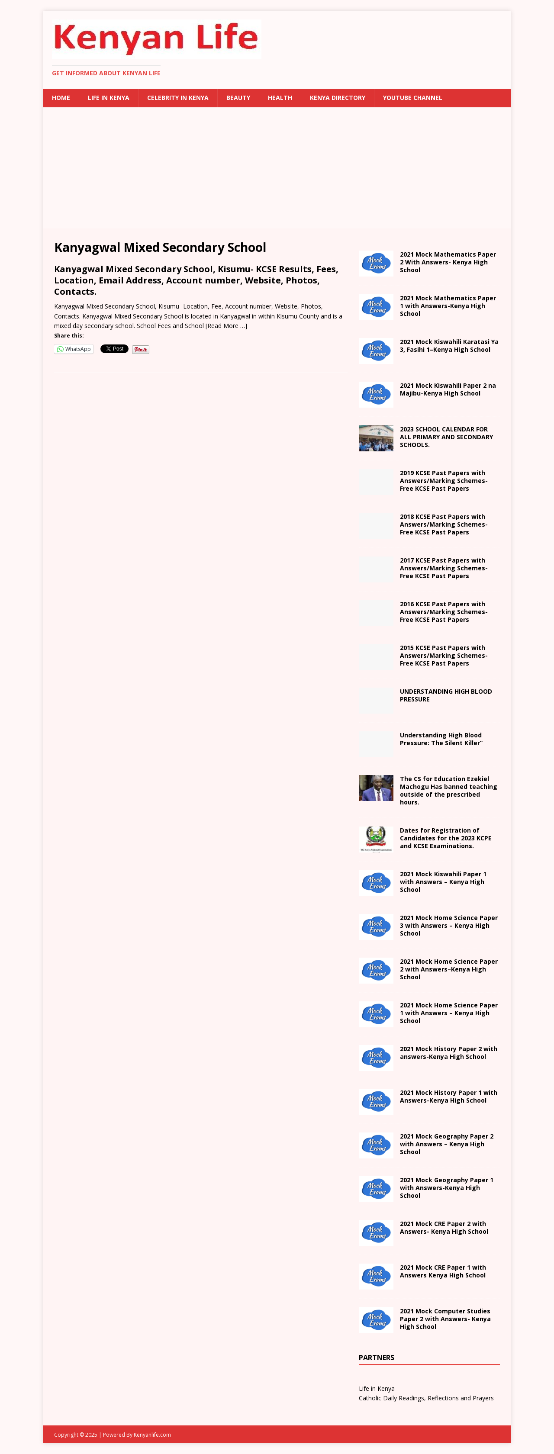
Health (280, 97)
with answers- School (448, 1053)
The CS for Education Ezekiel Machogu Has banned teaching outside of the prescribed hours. (448, 791)
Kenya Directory (337, 97)
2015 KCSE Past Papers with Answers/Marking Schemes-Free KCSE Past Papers (444, 655)
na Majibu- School (448, 389)
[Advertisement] (277, 167)
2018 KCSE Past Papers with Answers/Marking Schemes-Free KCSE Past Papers (444, 524)
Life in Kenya (108, 97)
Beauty (238, 97)
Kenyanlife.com (152, 1434)
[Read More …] (226, 326)
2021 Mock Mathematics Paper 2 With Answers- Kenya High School (448, 262)
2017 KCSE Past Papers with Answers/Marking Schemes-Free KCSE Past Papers (444, 568)
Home (61, 97)
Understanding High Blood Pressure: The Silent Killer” (441, 739)
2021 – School (449, 346)
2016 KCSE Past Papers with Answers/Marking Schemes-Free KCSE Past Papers (444, 612)
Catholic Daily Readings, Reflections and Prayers (426, 1398)
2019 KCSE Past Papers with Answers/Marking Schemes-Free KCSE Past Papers (444, 480)
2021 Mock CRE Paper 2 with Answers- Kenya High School (444, 1227)
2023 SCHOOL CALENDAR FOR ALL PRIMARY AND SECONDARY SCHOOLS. (446, 437)
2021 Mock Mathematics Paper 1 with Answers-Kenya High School (448, 306)
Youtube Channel (412, 97)
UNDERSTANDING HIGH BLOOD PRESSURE (446, 695)
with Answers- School (448, 1096)
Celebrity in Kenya (178, 97)
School (443, 882)
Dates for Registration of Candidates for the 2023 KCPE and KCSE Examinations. (446, 838)
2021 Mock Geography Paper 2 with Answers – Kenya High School (446, 1144)
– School (449, 969)
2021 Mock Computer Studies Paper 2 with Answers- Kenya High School (445, 1319)
